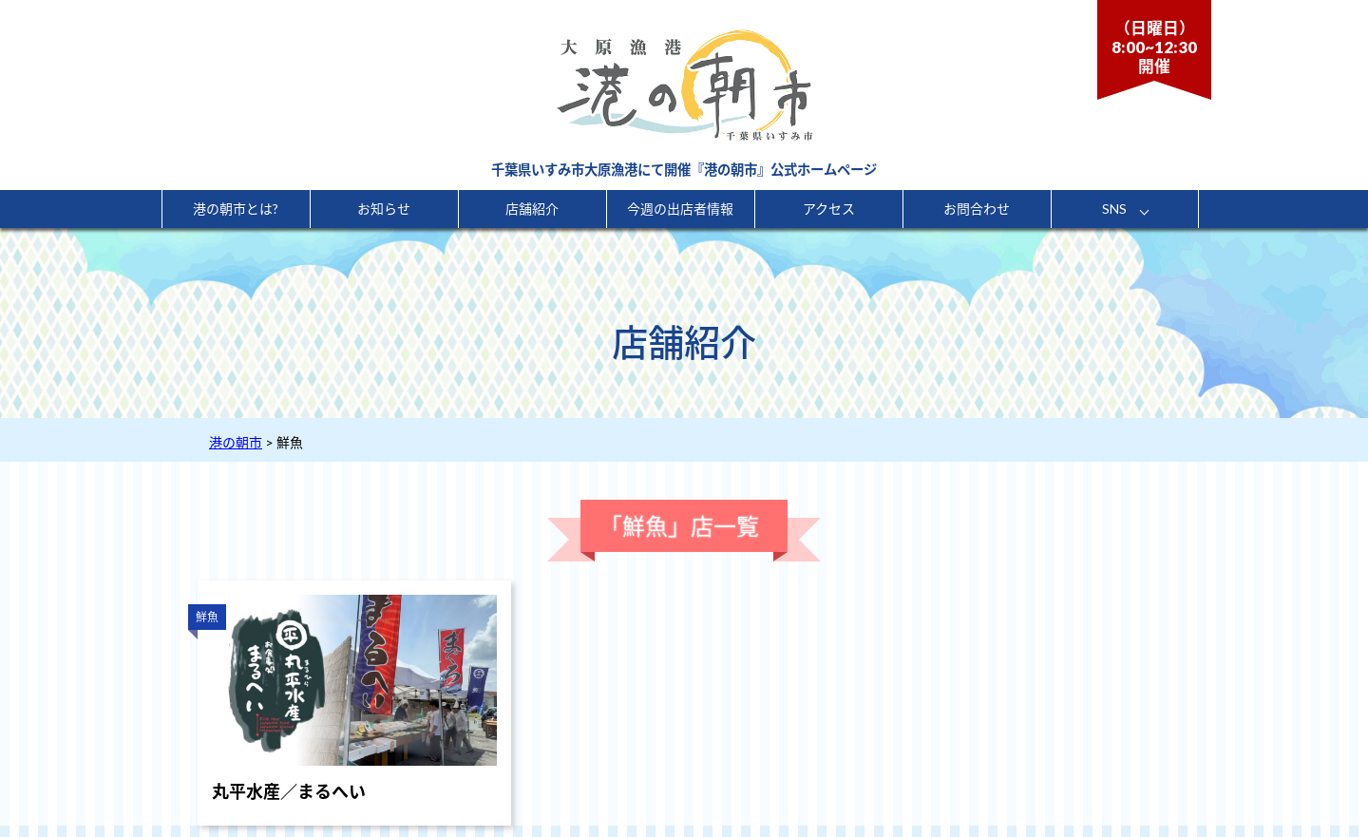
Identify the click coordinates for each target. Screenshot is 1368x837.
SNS (1114, 208)
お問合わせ (976, 208)
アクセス (829, 208)
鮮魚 (207, 617)
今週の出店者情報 (680, 208)
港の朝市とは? (235, 208)
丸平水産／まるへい (289, 791)
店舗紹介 (532, 208)
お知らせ (383, 208)
